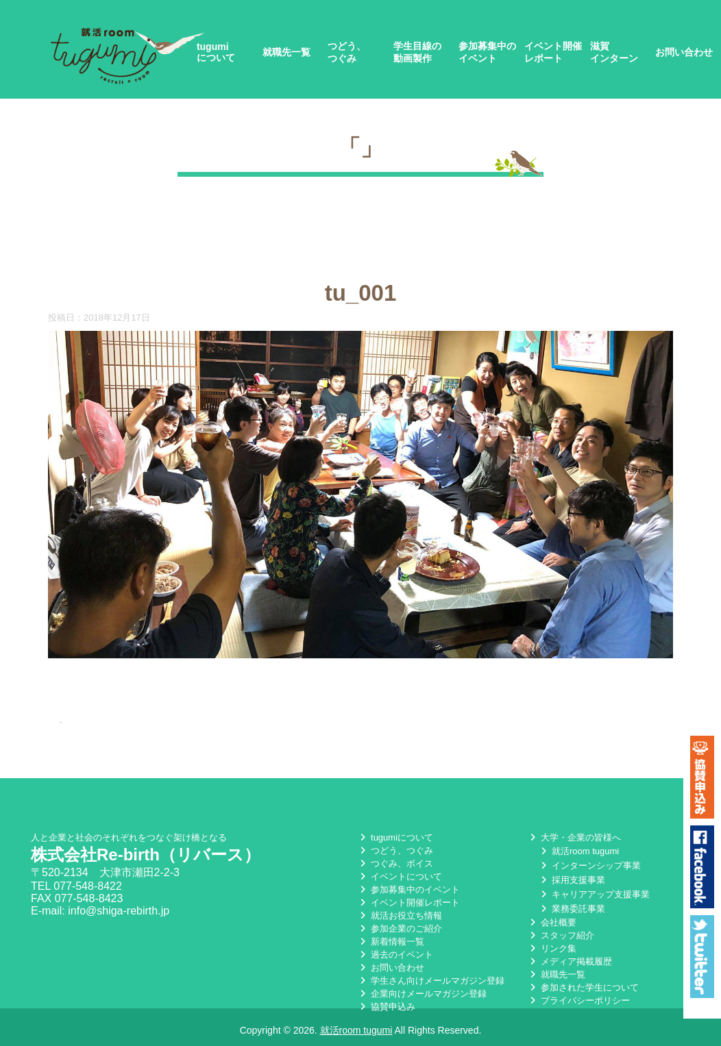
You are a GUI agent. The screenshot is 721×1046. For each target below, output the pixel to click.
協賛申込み (386, 1011)
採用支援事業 (571, 885)
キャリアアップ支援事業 (594, 899)
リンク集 (551, 953)
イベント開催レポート (553, 52)
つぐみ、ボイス (395, 868)
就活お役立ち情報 (399, 920)
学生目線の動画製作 (417, 52)
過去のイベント (395, 959)
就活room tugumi (578, 856)
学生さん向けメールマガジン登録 (430, 985)
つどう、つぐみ (347, 52)
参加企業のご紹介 (399, 933)
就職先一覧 (286, 52)
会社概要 (551, 927)
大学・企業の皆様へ (574, 842)
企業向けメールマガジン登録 (422, 998)
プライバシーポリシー (578, 1005)
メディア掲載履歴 (569, 966)
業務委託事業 (571, 913)
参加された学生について (583, 992)
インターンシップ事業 (589, 870)
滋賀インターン (614, 52)
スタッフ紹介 (560, 940)
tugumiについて (216, 52)
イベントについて (399, 881)
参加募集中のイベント (487, 52)
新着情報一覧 (390, 946)
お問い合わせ (684, 52)
